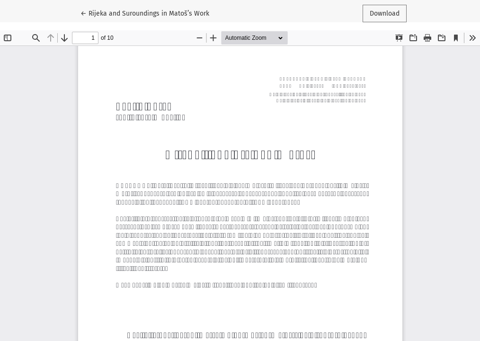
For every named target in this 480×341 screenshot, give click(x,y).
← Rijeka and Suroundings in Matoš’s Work (144, 13)
